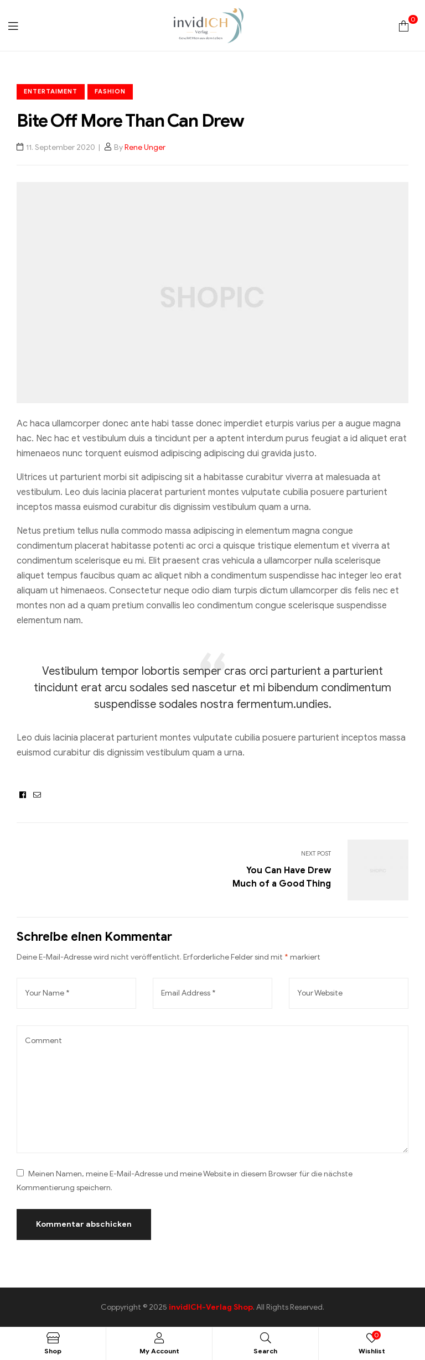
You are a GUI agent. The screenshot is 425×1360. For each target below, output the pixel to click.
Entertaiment (50, 91)
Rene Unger (145, 147)
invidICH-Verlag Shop (211, 1307)
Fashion (110, 91)
